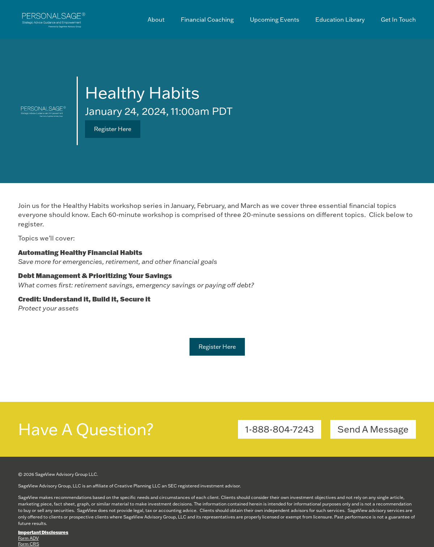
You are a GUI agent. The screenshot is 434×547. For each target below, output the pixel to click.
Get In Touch (398, 19)
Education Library (340, 19)
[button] (112, 129)
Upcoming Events (274, 19)
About (156, 19)
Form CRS (28, 544)
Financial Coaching (207, 19)
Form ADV (28, 538)
